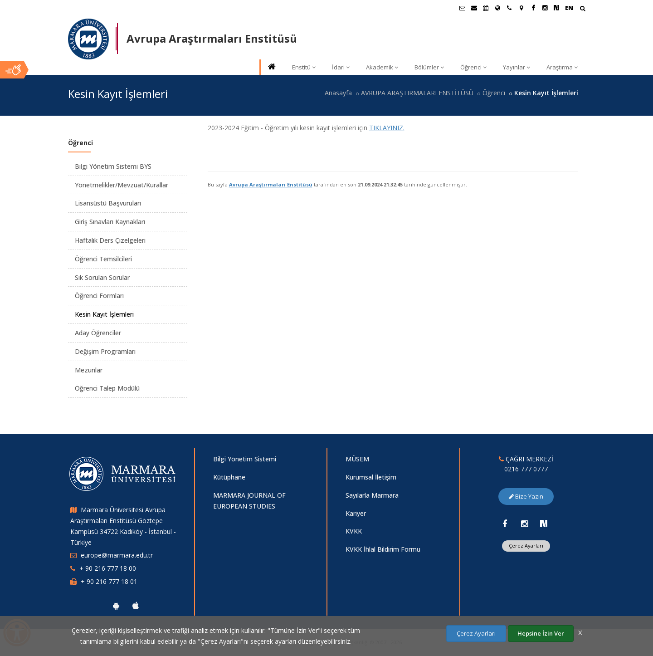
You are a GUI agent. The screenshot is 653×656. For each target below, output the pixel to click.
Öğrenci (473, 67)
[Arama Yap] (582, 9)
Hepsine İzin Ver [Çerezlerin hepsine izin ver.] (540, 633)
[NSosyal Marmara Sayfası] (556, 8)
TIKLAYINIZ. (386, 127)
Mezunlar (88, 370)
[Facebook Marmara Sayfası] (532, 8)
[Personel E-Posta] (473, 8)
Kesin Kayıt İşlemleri (104, 314)
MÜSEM (357, 459)
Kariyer (356, 513)
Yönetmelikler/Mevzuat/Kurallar (121, 185)
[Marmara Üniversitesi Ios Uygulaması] (135, 605)
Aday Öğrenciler (98, 332)
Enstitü (304, 67)
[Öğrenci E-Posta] (462, 8)
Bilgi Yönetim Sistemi (244, 459)
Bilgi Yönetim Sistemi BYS (113, 166)
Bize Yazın (526, 496)
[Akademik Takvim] (485, 8)
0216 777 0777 (526, 469)
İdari (341, 67)
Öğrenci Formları (99, 295)
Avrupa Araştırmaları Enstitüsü (270, 184)
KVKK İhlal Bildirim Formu (383, 549)
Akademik (382, 67)
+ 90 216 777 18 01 (109, 581)
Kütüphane (229, 477)
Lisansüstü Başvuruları (108, 203)
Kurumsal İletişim (371, 477)
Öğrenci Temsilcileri (103, 259)
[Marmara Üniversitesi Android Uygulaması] (116, 605)
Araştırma (562, 67)
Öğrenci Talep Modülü (107, 388)
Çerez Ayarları (526, 545)
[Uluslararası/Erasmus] (497, 8)
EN (569, 8)
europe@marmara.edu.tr (117, 555)
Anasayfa (338, 92)
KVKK (354, 531)
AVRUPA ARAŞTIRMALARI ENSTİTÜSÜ (417, 92)
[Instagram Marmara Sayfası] (544, 8)
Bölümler (429, 67)
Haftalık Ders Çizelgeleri (110, 240)
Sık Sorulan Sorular (102, 277)
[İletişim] (509, 8)
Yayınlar (516, 67)
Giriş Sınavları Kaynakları (110, 221)
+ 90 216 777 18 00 (107, 568)
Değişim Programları (105, 351)
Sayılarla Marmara (372, 495)
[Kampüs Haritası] (521, 8)
